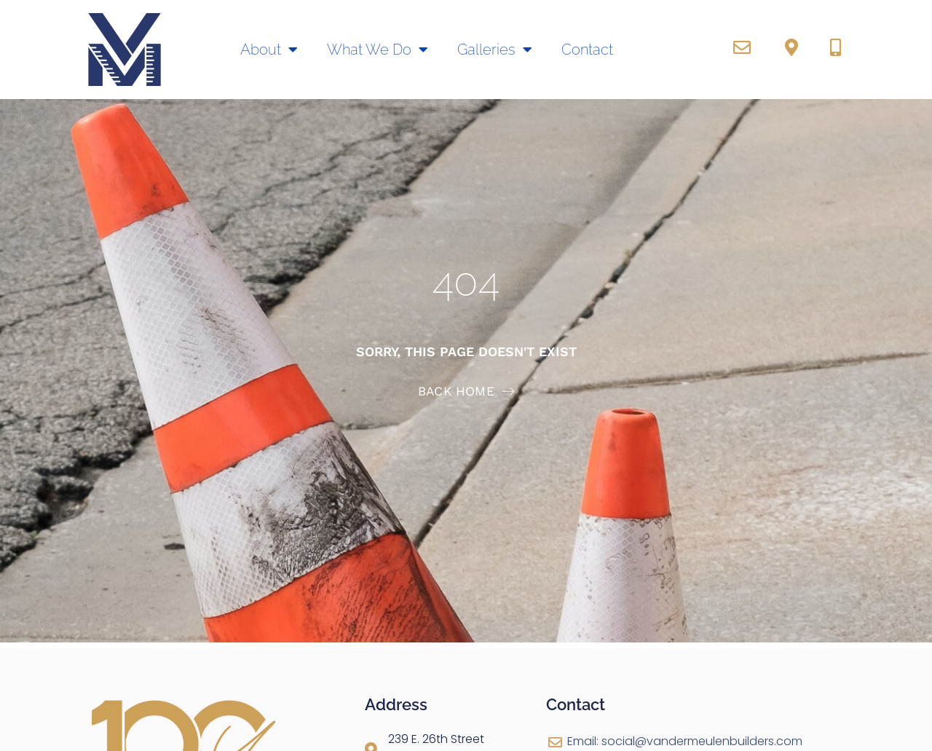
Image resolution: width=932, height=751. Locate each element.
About (269, 49)
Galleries (494, 49)
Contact (587, 49)
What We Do (377, 49)
